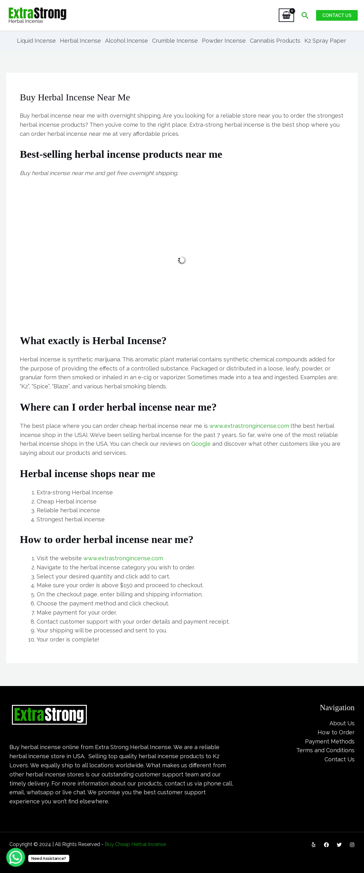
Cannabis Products (275, 40)
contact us (179, 783)
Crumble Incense (175, 40)
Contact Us (339, 759)
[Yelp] (313, 844)
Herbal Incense (80, 40)
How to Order (336, 732)
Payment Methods (330, 741)
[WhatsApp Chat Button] (15, 857)
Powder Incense (224, 40)
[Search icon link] (305, 15)
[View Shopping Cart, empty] (286, 15)
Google (201, 443)
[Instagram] (352, 844)
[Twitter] (339, 844)
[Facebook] (326, 844)
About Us (342, 723)
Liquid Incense (36, 40)
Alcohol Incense (126, 40)
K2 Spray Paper (325, 40)
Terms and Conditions (325, 750)
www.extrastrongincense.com (249, 426)
